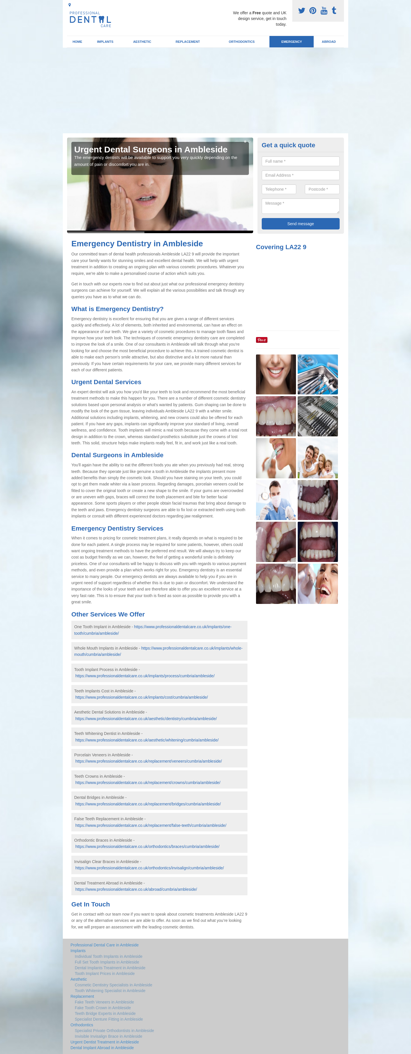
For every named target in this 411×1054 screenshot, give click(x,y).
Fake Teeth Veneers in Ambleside (104, 1002)
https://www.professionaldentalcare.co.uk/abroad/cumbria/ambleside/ (136, 889)
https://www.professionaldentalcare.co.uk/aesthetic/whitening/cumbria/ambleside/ (147, 740)
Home (77, 41)
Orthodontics (242, 41)
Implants (105, 41)
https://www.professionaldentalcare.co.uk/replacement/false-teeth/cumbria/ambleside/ (150, 825)
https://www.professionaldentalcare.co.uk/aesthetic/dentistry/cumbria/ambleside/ (146, 718)
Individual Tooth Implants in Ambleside (108, 956)
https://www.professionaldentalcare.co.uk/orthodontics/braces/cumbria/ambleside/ (147, 846)
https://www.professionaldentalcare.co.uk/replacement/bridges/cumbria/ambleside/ (148, 804)
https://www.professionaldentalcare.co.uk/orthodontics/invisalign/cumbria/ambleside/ (149, 868)
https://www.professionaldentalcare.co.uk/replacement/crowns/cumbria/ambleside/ (147, 782)
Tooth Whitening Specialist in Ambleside (110, 990)
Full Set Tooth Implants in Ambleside (107, 962)
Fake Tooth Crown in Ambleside (103, 1007)
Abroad (329, 41)
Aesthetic (142, 41)
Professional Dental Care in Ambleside (104, 945)
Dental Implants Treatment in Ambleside (110, 968)
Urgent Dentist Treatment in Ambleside (104, 1042)
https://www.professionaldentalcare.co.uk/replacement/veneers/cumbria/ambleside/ (148, 761)
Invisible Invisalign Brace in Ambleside (108, 1036)
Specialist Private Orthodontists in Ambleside (114, 1030)
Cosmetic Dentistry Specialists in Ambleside (113, 985)
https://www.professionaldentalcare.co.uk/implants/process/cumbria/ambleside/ (145, 676)
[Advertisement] (205, 90)
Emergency (291, 41)
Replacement (188, 41)
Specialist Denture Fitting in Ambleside (109, 1019)
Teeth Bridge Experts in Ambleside (105, 1013)
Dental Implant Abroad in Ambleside (102, 1047)
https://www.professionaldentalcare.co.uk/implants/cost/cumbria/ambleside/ (141, 697)
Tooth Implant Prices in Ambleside (105, 973)
